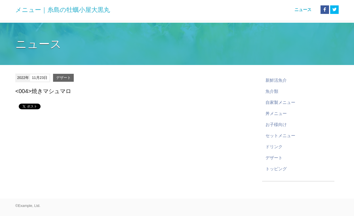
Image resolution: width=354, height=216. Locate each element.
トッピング (276, 168)
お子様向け (276, 124)
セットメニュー (280, 135)
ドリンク (274, 146)
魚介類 (272, 91)
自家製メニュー (280, 102)
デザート (63, 78)
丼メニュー (276, 113)
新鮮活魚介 (276, 80)
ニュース (302, 9)
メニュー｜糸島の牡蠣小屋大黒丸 (62, 9)
